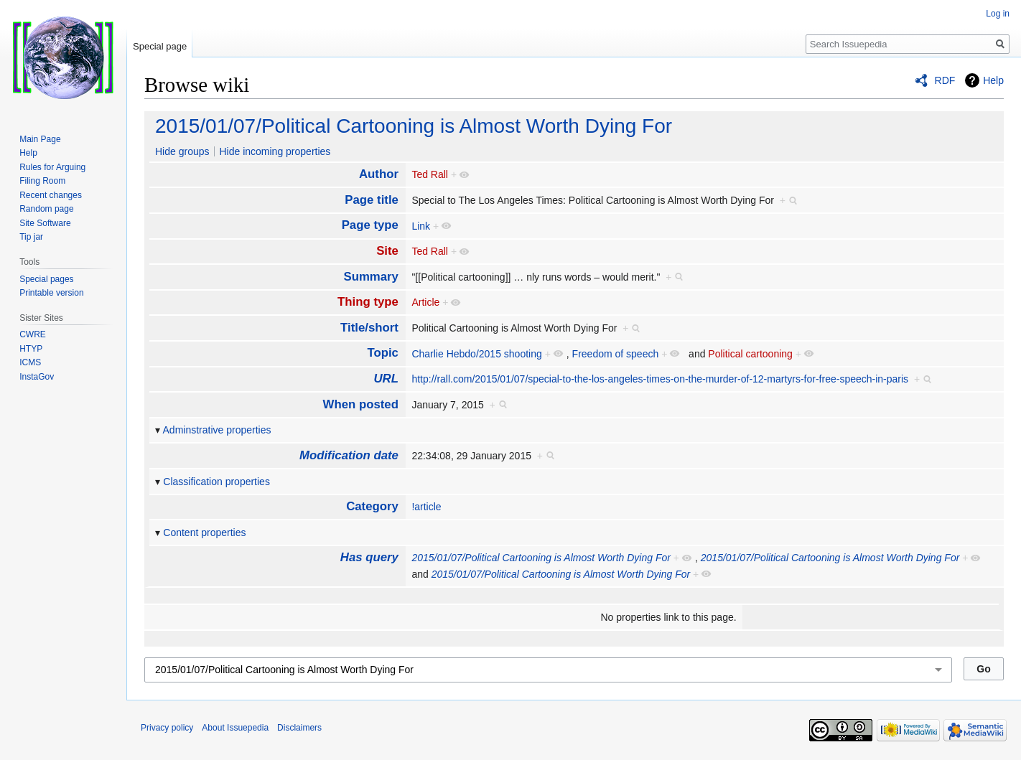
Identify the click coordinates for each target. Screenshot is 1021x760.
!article (426, 506)
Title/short (369, 327)
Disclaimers (299, 728)
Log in (998, 14)
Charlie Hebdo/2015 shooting (476, 354)
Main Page (39, 139)
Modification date (348, 455)
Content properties (204, 532)
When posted (360, 404)
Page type (370, 225)
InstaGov (36, 377)
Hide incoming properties (274, 151)
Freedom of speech (615, 354)
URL (385, 378)
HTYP (30, 349)
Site (387, 251)
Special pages (46, 279)
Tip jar (31, 237)
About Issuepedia (235, 728)
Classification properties (216, 481)
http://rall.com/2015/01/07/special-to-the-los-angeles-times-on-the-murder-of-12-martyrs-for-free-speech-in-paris (659, 379)
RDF (945, 80)
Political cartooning (750, 354)
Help (993, 80)
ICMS (30, 362)
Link (420, 226)
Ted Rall (429, 174)
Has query (369, 557)
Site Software (44, 223)
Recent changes (50, 195)
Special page (160, 46)
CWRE (32, 334)
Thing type (367, 302)
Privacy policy (167, 728)
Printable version (51, 293)
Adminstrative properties (217, 430)
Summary (370, 276)
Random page (46, 209)
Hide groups (182, 151)
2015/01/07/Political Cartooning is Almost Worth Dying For (413, 126)
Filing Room (42, 181)
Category (372, 506)
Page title (371, 200)
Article (425, 302)
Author (378, 174)
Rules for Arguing (52, 167)
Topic (382, 353)
